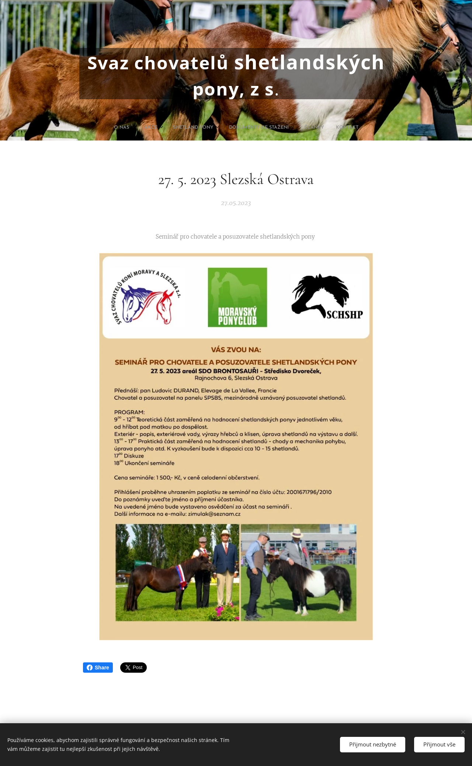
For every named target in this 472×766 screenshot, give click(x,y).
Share (98, 667)
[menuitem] (204, 127)
